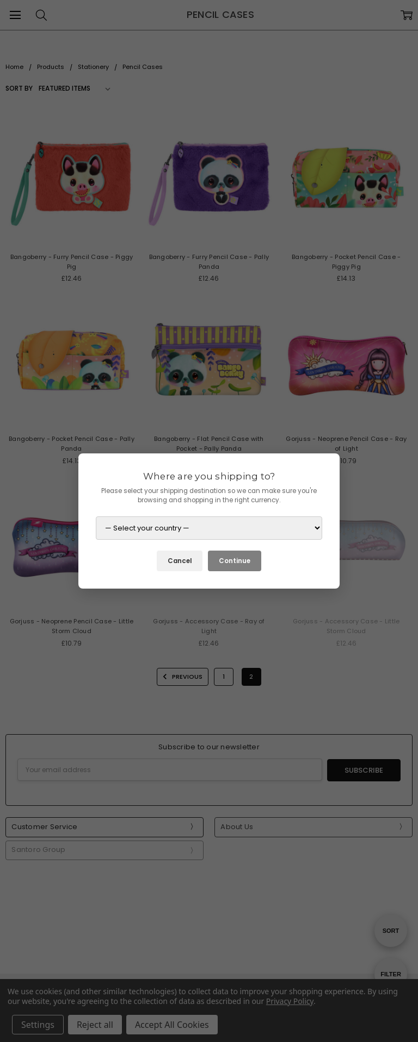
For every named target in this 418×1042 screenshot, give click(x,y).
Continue (234, 561)
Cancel (180, 561)
